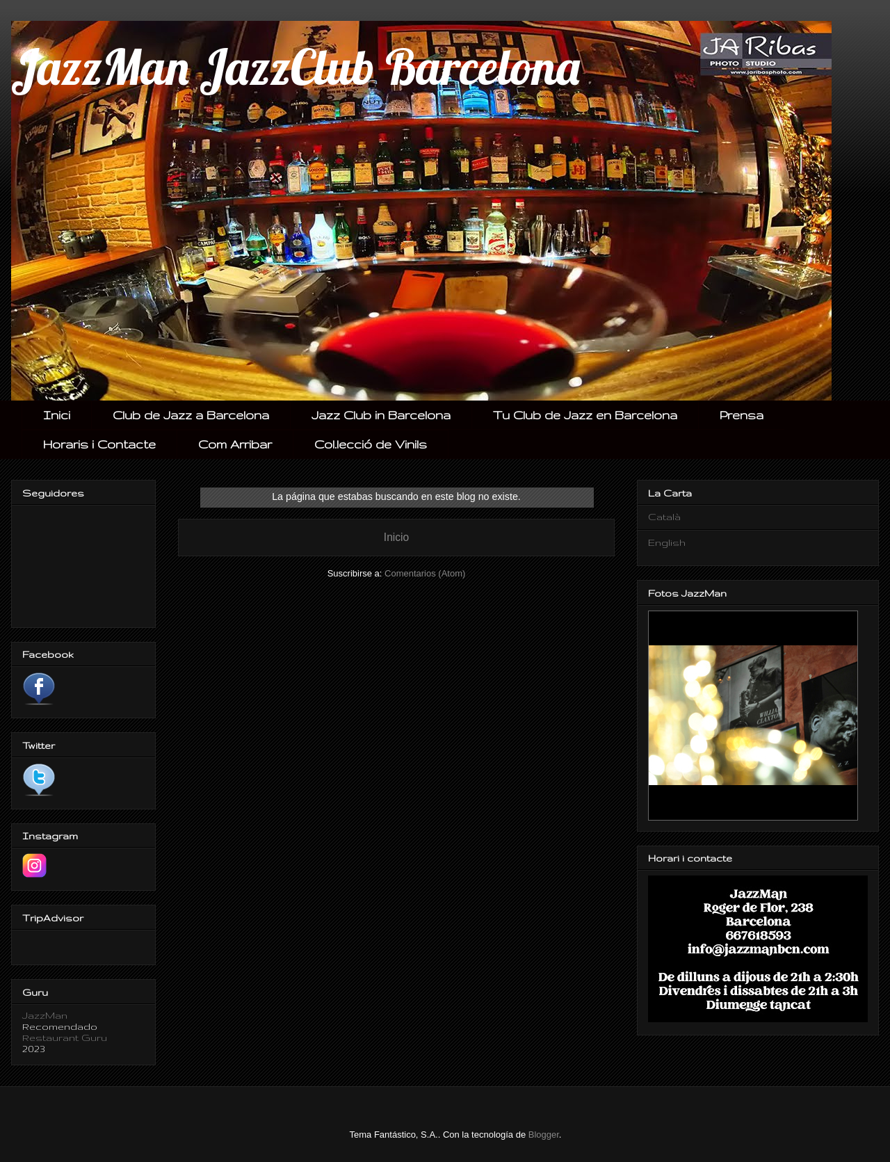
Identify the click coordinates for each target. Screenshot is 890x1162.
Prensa (741, 414)
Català (664, 516)
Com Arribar (235, 444)
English (667, 542)
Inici (56, 414)
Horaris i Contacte (99, 444)
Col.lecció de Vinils (370, 444)
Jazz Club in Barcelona (381, 414)
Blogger (543, 1134)
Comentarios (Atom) (425, 573)
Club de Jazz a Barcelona (191, 414)
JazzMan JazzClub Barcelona (295, 66)
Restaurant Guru (64, 1037)
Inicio (396, 537)
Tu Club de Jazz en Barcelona (585, 414)
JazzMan (44, 1015)
